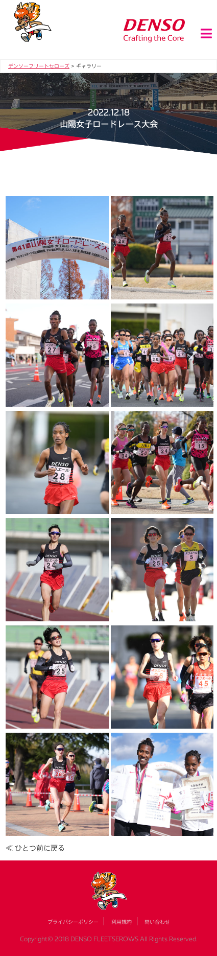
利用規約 (121, 921)
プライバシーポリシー (73, 921)
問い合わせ (157, 921)
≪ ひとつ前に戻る (35, 848)
